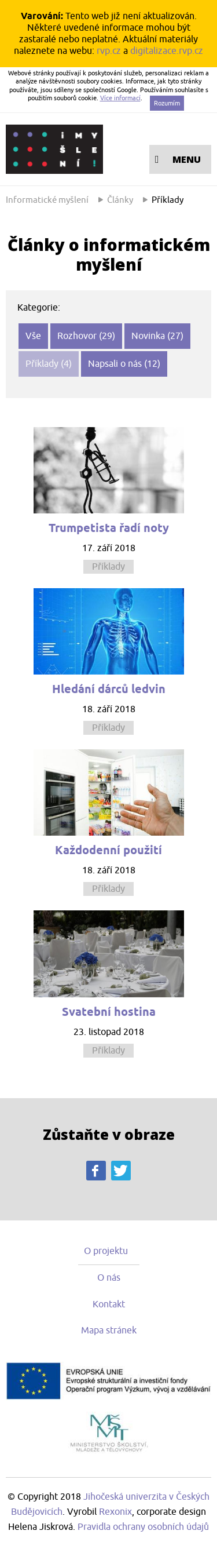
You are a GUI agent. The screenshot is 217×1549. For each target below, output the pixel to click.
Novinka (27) (157, 336)
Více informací (120, 98)
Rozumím (167, 103)
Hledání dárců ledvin (108, 689)
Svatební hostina (109, 1012)
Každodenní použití (108, 850)
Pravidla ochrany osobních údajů (143, 1527)
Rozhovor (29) (86, 336)
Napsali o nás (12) (124, 364)
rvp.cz (109, 51)
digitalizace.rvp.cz (166, 51)
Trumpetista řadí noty (109, 528)
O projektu (106, 1251)
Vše (33, 336)
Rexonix (115, 1512)
